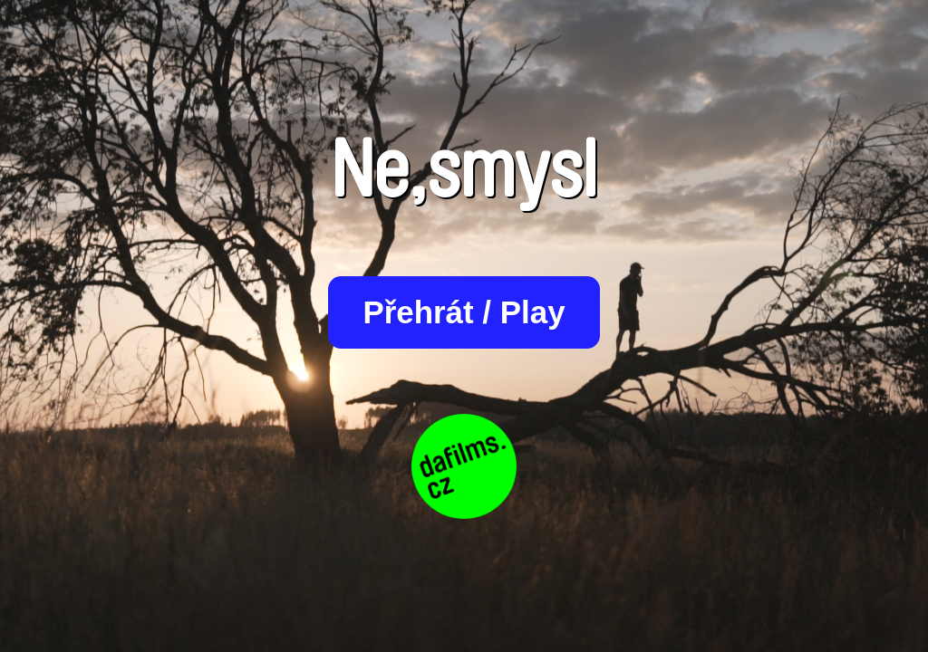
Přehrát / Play (463, 312)
